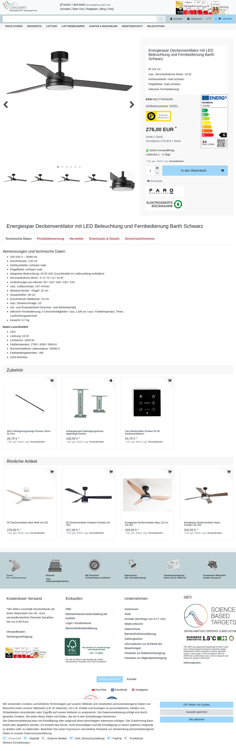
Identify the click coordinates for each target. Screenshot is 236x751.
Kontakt (65, 8)
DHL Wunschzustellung (89, 738)
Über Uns (78, 8)
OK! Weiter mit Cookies (197, 704)
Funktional (136, 738)
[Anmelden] (176, 19)
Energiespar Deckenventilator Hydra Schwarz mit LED (202, 524)
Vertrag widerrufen (109, 679)
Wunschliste (154, 181)
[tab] (18, 239)
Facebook (119, 689)
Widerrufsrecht (134, 623)
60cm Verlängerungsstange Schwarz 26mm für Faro (28, 432)
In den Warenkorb (202, 171)
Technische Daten (18, 238)
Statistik (34, 738)
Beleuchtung (156, 26)
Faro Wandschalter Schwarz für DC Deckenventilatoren (142, 432)
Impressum (132, 609)
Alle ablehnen (196, 719)
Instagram (140, 689)
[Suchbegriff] (79, 19)
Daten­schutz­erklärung (38, 733)
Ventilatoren (13, 26)
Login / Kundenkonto (78, 623)
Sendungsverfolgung (19, 636)
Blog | (103, 8)
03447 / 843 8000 (74, 4)
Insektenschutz (132, 26)
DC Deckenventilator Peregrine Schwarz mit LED (88, 524)
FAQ (111, 8)
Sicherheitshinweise (140, 238)
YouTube (99, 689)
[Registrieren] (194, 19)
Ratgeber (92, 8)
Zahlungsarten (134, 638)
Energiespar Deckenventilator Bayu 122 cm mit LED (146, 524)
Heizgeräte (34, 26)
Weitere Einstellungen (16, 742)
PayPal (117, 738)
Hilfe (68, 609)
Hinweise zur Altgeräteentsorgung (146, 657)
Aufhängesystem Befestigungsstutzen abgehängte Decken (85, 432)
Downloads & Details (104, 238)
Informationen (192, 662)
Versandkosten (176, 161)
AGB (128, 613)
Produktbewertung (50, 238)
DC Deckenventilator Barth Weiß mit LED (27, 523)
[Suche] (161, 19)
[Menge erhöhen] (157, 168)
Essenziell (15, 738)
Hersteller (76, 238)
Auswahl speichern (196, 712)
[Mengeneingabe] (150, 170)
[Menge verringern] (157, 173)
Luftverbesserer (73, 26)
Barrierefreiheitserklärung (81, 628)
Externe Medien (57, 738)
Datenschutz (132, 628)
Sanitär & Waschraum (103, 26)
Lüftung (51, 26)
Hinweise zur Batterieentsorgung (145, 653)
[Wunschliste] (208, 19)
